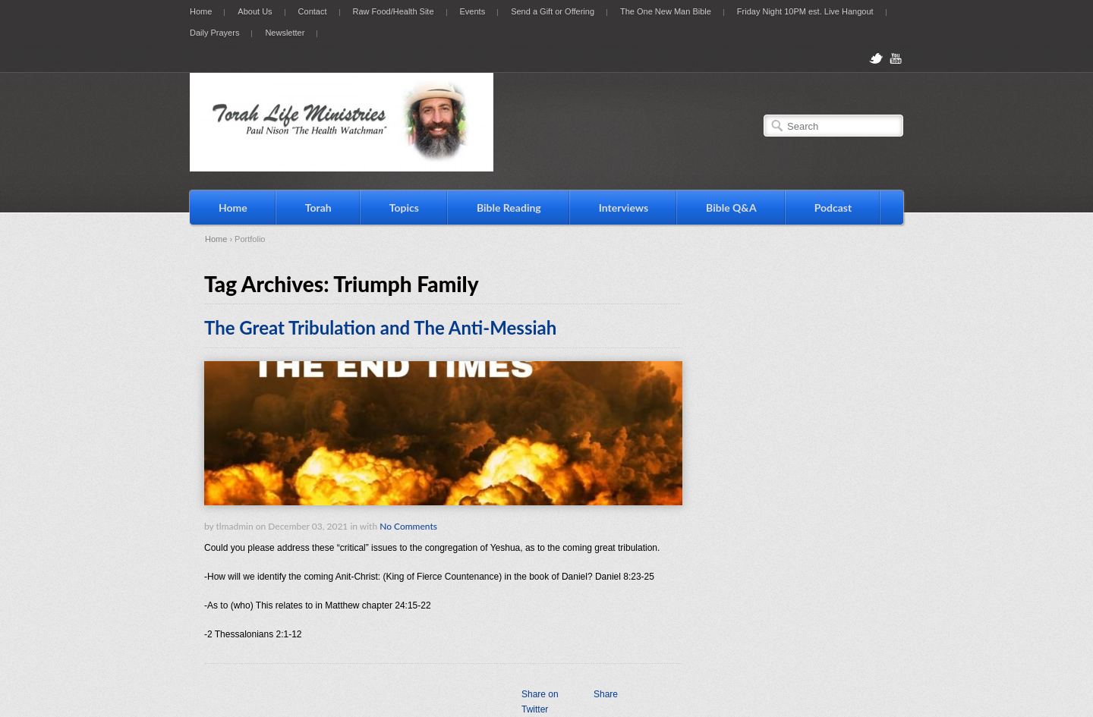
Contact (312, 11)
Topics (404, 207)
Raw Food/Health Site (393, 11)
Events (473, 11)
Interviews (623, 207)
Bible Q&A (731, 207)
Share (606, 694)
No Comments (408, 526)
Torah (318, 207)
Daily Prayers (214, 32)
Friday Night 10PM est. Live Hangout (805, 11)
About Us (255, 11)
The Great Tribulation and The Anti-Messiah (380, 327)
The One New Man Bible (665, 11)
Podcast (833, 207)
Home (201, 11)
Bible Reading (509, 207)
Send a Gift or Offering (552, 11)
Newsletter (284, 32)
